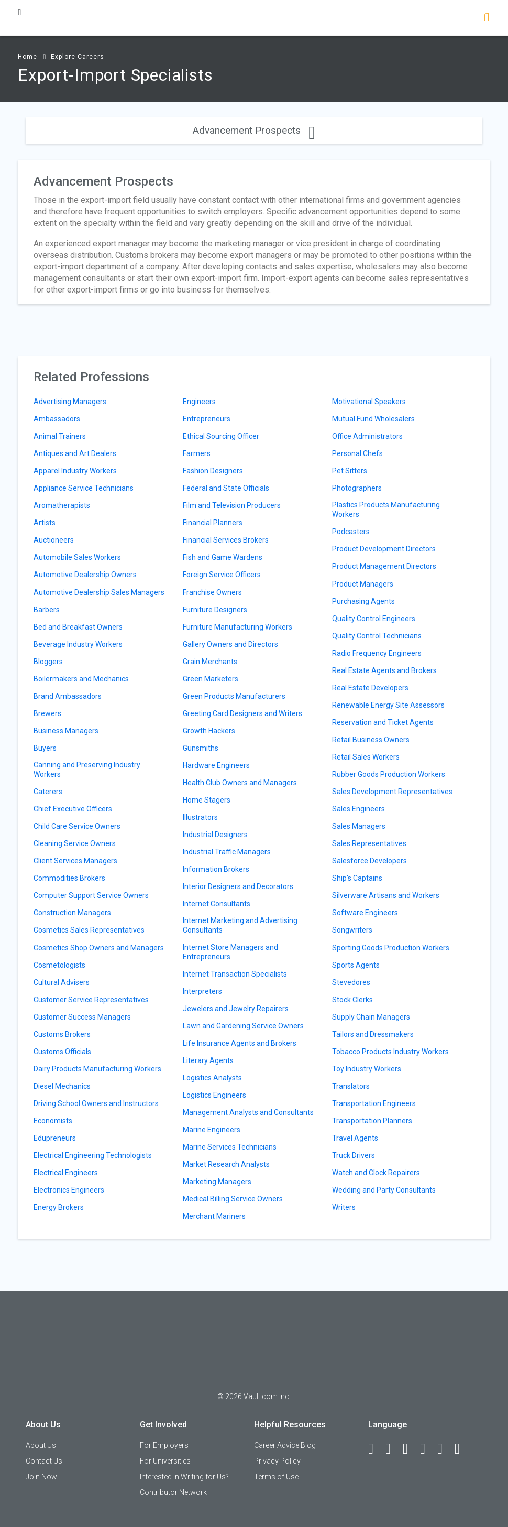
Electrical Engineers (66, 1172)
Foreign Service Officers (222, 574)
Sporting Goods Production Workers (390, 948)
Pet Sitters (349, 471)
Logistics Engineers (214, 1095)
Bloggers (48, 661)
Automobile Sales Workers (77, 557)
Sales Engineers (358, 809)
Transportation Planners (372, 1121)
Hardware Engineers (216, 765)
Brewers (47, 713)
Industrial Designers (215, 834)
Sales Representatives (369, 843)
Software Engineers (365, 912)
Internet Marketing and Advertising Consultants (240, 925)
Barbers (47, 609)
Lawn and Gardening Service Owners (243, 1026)
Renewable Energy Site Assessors (388, 705)
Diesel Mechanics (62, 1086)
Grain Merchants (210, 661)
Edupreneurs (55, 1138)
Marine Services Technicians (230, 1147)
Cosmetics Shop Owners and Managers (99, 948)
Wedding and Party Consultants (384, 1190)
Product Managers (362, 584)
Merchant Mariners (214, 1216)
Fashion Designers (213, 471)
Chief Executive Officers (73, 809)
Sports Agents (356, 965)
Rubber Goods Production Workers (388, 774)
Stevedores (351, 982)
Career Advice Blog (285, 1445)
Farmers (197, 453)
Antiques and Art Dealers (75, 453)
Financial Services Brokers (226, 540)
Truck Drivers (353, 1155)
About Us (41, 1445)
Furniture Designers (215, 609)
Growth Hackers (209, 731)
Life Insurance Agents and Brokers (239, 1043)
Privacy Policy (277, 1461)
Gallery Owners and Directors (230, 644)
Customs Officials (62, 1051)
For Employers (164, 1445)
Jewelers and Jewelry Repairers (236, 1008)
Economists (53, 1121)
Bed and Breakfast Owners (78, 627)
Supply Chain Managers (371, 1017)
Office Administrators (367, 436)
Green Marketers (210, 679)
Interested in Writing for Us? (184, 1476)
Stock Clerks (352, 999)
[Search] (486, 19)
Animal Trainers (60, 436)
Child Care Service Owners (77, 826)
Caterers (48, 791)
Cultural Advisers (62, 982)
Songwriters (352, 930)
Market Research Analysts (226, 1164)
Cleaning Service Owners (75, 843)
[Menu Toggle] (19, 12)
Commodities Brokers (69, 878)
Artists (45, 522)
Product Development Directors (384, 549)
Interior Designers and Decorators (238, 886)
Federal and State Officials (226, 488)
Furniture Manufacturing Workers (237, 627)
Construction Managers (72, 912)
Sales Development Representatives (392, 791)
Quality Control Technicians (377, 636)
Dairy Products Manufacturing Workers (97, 1069)
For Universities (165, 1461)
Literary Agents (208, 1060)
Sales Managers (358, 826)
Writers (344, 1207)
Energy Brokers (59, 1207)
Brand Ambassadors (68, 696)
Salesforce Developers (369, 861)
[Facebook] (375, 1449)
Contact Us (44, 1461)
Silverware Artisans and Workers (385, 895)
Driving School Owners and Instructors (96, 1103)
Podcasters (351, 531)
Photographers (357, 488)
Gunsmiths (200, 748)
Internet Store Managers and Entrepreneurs (230, 952)
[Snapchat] (462, 1449)
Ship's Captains (357, 878)
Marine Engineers (211, 1129)
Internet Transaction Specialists (235, 974)
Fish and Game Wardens (222, 557)
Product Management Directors (384, 566)
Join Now (41, 1476)
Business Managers (66, 731)
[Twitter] (410, 1449)
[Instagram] (427, 1449)
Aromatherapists (62, 505)
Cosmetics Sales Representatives (89, 930)
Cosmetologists (59, 965)
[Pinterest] (444, 1449)
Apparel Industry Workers (75, 471)
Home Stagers (206, 800)
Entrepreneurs (206, 419)
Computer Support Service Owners (91, 895)
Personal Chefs (357, 453)
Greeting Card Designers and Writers (242, 713)
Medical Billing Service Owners (233, 1199)
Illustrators (200, 817)
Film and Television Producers (232, 505)
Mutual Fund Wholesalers (373, 419)
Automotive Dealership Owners (85, 574)
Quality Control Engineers (373, 618)
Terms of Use (276, 1476)
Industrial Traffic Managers (227, 852)
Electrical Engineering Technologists (93, 1155)
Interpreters (202, 991)
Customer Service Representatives (91, 999)
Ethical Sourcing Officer (221, 436)
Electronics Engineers (69, 1190)
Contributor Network (173, 1492)
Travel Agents (355, 1138)
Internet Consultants (216, 904)
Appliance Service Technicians (84, 488)
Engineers (199, 401)
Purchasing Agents (363, 601)
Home (27, 56)
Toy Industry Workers (366, 1069)
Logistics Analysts (212, 1078)
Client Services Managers (75, 861)
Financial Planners (212, 522)
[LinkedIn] (392, 1449)
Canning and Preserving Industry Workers (87, 769)
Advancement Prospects (254, 130)
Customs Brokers (62, 1034)
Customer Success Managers (82, 1017)
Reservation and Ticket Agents (383, 722)
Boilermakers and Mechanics (81, 679)
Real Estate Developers (370, 688)
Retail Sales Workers (366, 757)
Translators (351, 1086)
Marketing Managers (217, 1181)
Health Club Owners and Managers (240, 782)
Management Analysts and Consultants (248, 1112)
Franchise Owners (212, 592)
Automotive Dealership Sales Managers (99, 592)
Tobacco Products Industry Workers (390, 1051)
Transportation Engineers (374, 1103)
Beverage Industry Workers (78, 644)
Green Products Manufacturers (234, 696)
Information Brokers (216, 869)
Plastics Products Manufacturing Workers (386, 509)
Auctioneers (54, 540)
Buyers (45, 748)
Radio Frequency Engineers (377, 653)
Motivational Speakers (369, 401)
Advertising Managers (70, 401)
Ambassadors (57, 419)
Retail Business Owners (371, 739)
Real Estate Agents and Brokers (384, 670)
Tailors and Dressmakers (373, 1034)
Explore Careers (77, 56)
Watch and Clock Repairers (376, 1172)
